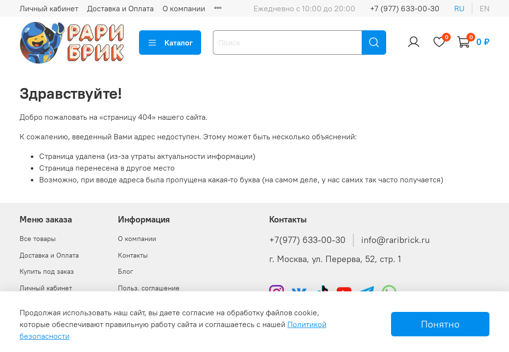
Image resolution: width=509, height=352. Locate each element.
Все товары (38, 238)
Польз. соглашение (149, 288)
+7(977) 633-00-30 (307, 240)
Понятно (440, 324)
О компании (183, 8)
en (484, 8)
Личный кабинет (49, 8)
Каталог (170, 42)
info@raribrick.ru (395, 240)
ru (459, 8)
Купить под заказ (47, 271)
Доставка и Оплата (120, 8)
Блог (125, 271)
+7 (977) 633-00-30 (405, 8)
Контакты (133, 255)
